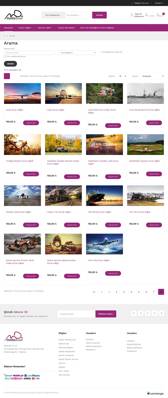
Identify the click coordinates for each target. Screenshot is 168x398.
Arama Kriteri (9, 49)
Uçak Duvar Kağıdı (14, 110)
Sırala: (135, 76)
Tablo (7, 76)
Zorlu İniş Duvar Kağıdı (98, 260)
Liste (14, 76)
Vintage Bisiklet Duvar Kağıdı (19, 161)
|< (94, 291)
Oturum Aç (139, 16)
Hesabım (90, 339)
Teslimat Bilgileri (66, 347)
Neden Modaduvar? (67, 340)
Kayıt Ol (138, 14)
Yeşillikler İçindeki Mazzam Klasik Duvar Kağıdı (63, 162)
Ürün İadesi (64, 371)
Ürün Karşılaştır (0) (12, 70)
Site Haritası (64, 375)
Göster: (112, 76)
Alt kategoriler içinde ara (111, 52)
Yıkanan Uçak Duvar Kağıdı (18, 212)
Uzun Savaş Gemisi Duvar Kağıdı (144, 110)
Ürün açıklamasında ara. (15, 56)
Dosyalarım (91, 350)
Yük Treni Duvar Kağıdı (139, 212)
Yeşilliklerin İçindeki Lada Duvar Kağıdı (103, 162)
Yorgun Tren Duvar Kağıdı (59, 212)
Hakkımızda (64, 344)
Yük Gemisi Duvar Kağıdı (99, 212)
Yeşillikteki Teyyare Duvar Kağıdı (144, 161)
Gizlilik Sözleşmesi (67, 351)
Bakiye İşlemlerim (94, 346)
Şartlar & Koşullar (66, 355)
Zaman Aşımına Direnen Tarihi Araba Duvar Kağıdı (20, 261)
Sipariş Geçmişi (93, 343)
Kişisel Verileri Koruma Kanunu (69, 361)
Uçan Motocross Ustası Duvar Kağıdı (102, 111)
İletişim (62, 367)
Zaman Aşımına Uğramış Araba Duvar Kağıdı (61, 261)
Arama (12, 36)
